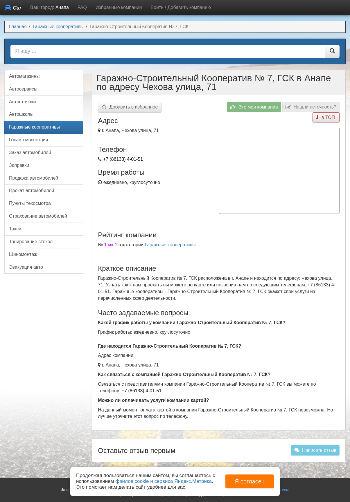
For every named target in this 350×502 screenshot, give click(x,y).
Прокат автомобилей (31, 190)
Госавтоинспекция (28, 139)
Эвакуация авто (26, 267)
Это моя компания (254, 107)
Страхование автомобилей (38, 216)
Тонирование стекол (31, 241)
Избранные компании (119, 7)
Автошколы (21, 114)
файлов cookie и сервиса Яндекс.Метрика (163, 481)
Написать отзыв (315, 450)
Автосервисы (23, 88)
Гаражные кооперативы (170, 244)
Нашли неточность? (311, 107)
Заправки (19, 165)
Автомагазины (24, 76)
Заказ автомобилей (30, 152)
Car (13, 8)
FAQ (82, 7)
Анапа (62, 7)
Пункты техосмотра (30, 203)
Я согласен (250, 481)
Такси (15, 228)
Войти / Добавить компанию (180, 7)
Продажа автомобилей (33, 178)
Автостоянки (22, 101)
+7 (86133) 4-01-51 (123, 159)
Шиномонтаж (23, 254)
